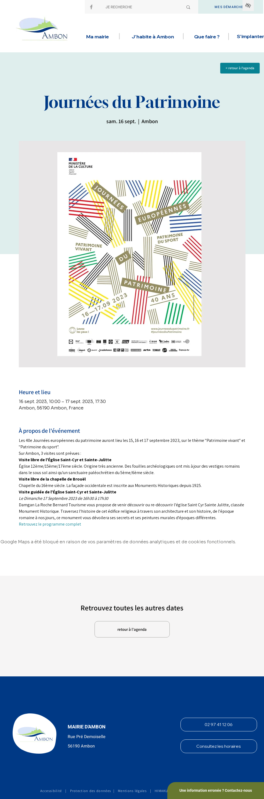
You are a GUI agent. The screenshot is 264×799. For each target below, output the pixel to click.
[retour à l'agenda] (132, 629)
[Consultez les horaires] (218, 746)
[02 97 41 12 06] (218, 724)
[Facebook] (91, 7)
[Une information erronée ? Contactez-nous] (215, 790)
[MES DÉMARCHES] (230, 7)
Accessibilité (51, 791)
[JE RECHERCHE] (140, 7)
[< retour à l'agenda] (240, 68)
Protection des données (90, 791)
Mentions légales (132, 791)
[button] (97, 36)
